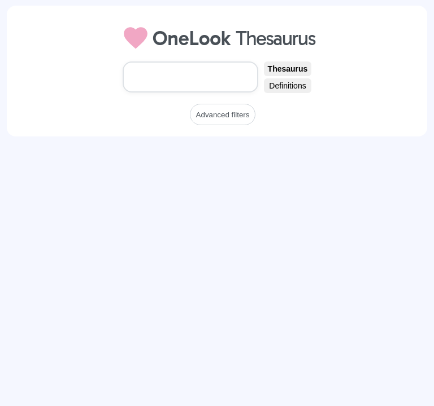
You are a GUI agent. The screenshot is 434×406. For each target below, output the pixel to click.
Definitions (287, 85)
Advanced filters (223, 115)
